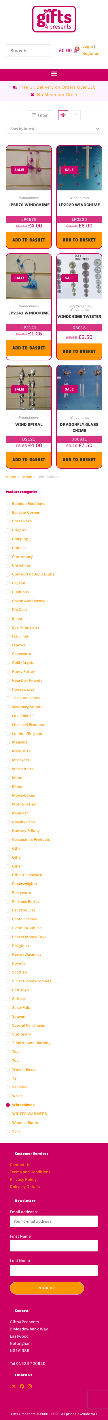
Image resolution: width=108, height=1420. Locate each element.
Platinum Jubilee (26, 928)
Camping (20, 539)
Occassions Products (31, 839)
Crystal (18, 583)
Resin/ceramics (26, 954)
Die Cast (19, 609)
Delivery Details (25, 1186)
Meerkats (20, 760)
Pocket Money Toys (29, 937)
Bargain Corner (26, 512)
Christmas (21, 565)
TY (14, 1078)
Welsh (17, 1096)
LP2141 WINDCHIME (29, 313)
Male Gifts (21, 751)
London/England (27, 733)
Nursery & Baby (26, 830)
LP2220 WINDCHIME (79, 204)
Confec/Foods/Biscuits (33, 574)
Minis (17, 786)
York (16, 1131)
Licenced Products (28, 724)
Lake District (23, 716)
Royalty (19, 963)
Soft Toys (20, 990)
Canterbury (22, 557)
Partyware (21, 892)
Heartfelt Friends (27, 680)
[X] (14, 1387)
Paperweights (24, 884)
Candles (19, 548)
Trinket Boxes (24, 1069)
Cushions (20, 592)
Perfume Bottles (26, 901)
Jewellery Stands (27, 707)
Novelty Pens (23, 822)
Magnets (20, 742)
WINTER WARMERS (29, 1114)
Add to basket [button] (28, 240)
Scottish (19, 972)
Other (27, 477)
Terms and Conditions (30, 1172)
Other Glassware (27, 875)
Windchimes (29, 198)
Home (11, 477)
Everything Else (79, 306)
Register (90, 53)
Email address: (24, 1212)
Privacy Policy (23, 1179)
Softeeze (19, 998)
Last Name (20, 1260)
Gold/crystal (23, 662)
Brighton (20, 530)
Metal (17, 778)
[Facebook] (22, 1387)
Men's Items (23, 769)
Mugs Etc (20, 813)
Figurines (20, 636)
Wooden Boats (25, 1122)
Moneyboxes (23, 795)
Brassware (22, 521)
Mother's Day (24, 804)
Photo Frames (24, 919)
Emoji (17, 618)
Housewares (23, 689)
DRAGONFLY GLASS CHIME (79, 427)
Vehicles (19, 1087)
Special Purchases (28, 1025)
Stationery (21, 1034)
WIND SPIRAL (29, 424)
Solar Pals (21, 1007)
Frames (18, 645)
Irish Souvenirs (26, 698)
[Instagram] (30, 1387)
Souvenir (20, 1016)
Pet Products (23, 910)
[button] (54, 73)
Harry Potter (23, 671)
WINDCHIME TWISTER (79, 316)
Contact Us (20, 1164)
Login (87, 46)
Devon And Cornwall (30, 601)
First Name (20, 1236)
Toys (16, 1052)
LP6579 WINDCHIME (29, 204)
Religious (20, 946)
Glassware (21, 654)
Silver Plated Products (32, 981)
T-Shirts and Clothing (31, 1043)
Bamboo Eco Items (28, 503)
